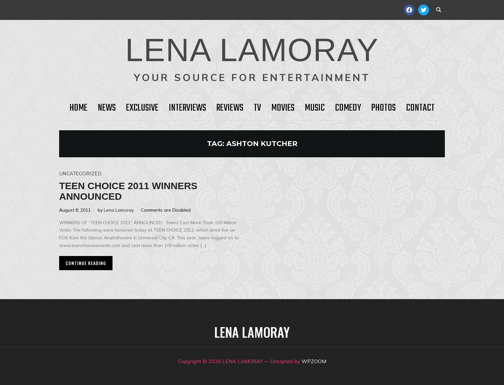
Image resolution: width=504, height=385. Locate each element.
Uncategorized (80, 174)
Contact (420, 108)
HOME (78, 108)
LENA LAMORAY (252, 50)
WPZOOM (314, 361)
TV (257, 108)
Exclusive (142, 108)
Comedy (348, 108)
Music (315, 108)
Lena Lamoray (119, 210)
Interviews (187, 108)
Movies (282, 108)
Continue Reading (86, 263)
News (107, 108)
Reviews (229, 108)
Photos (383, 108)
